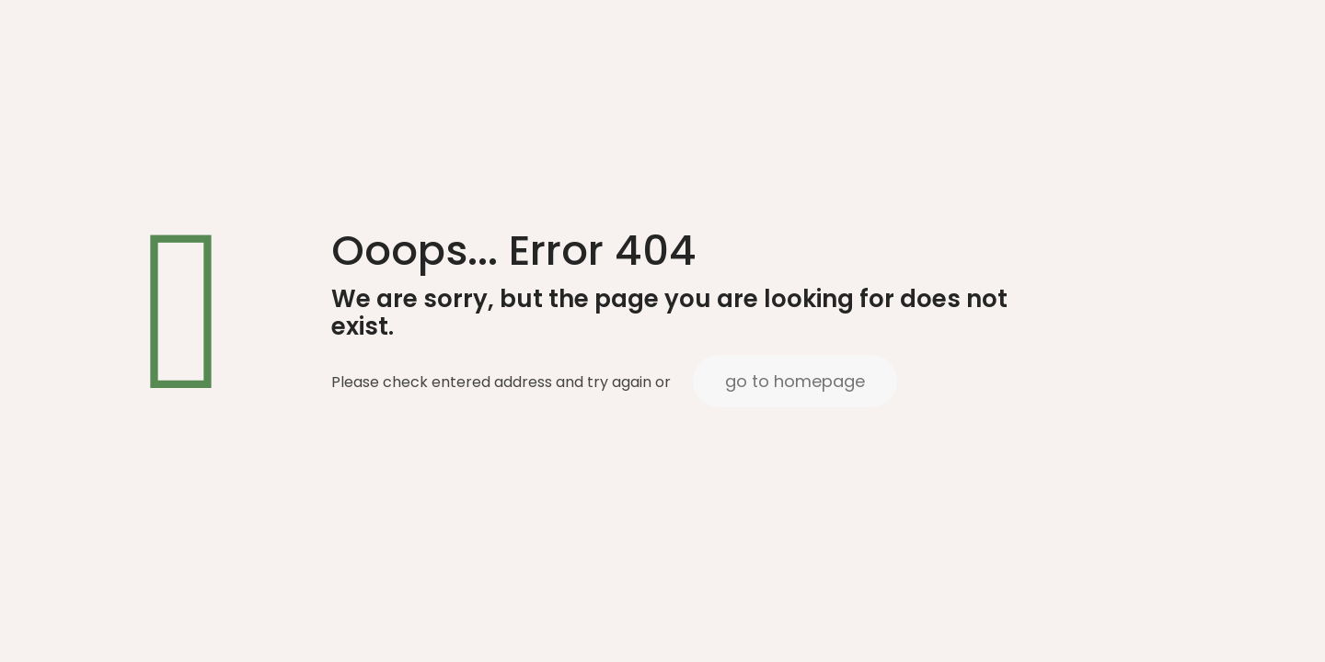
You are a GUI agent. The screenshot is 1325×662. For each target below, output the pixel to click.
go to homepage (795, 381)
